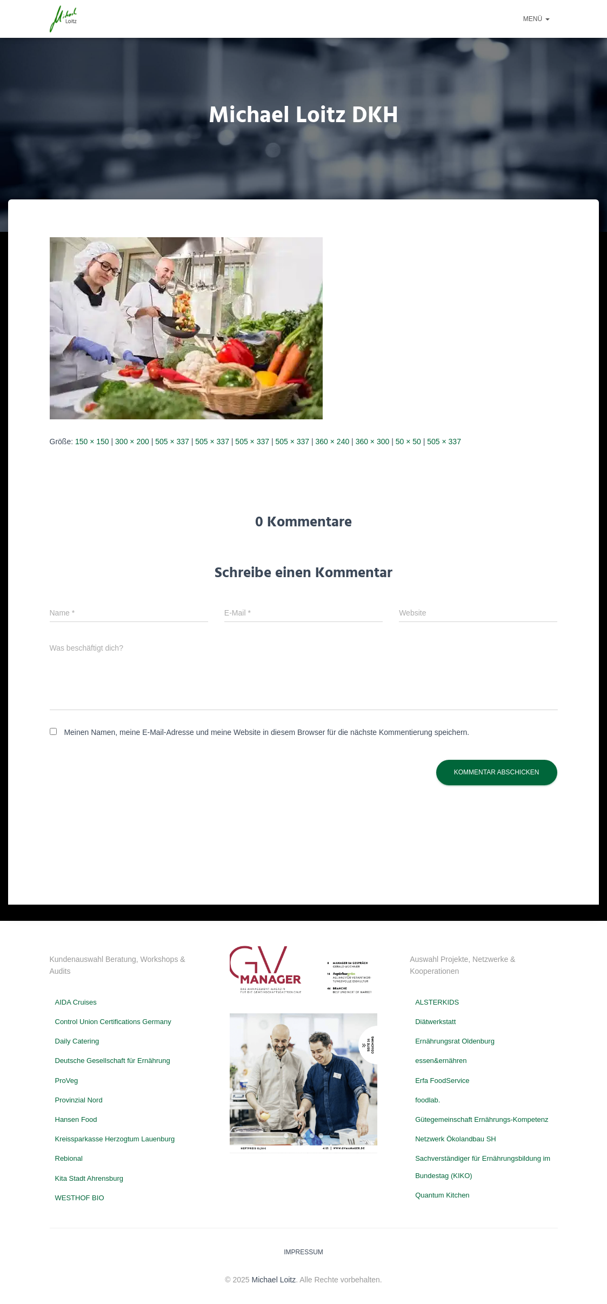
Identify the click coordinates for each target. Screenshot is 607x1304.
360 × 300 (373, 441)
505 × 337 (172, 441)
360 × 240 (333, 441)
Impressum (303, 1252)
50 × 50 (408, 441)
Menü (536, 19)
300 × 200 (132, 441)
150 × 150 (92, 441)
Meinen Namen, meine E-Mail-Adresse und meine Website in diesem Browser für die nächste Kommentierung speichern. (266, 732)
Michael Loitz (274, 1279)
